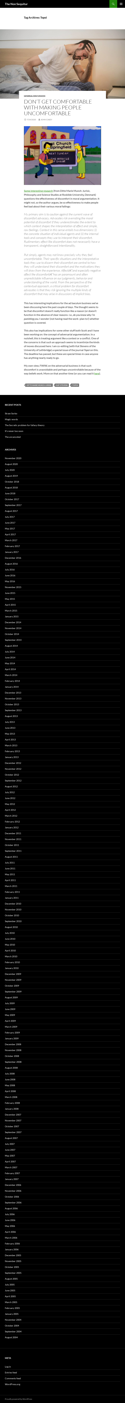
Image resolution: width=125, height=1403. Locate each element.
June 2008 (10, 1079)
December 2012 (13, 763)
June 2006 (10, 1220)
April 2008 (10, 1091)
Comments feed (13, 1378)
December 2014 (13, 622)
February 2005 (12, 1308)
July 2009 (10, 1003)
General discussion (34, 96)
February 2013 (12, 751)
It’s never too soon (14, 431)
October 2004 (12, 1325)
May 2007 (10, 1155)
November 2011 (13, 839)
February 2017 (12, 546)
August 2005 (11, 1278)
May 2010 (10, 944)
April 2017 (10, 534)
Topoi (75, 385)
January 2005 (12, 1313)
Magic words (11, 419)
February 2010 (12, 962)
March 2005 (11, 1302)
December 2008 (13, 1044)
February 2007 (12, 1173)
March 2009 (11, 1026)
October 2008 (12, 1056)
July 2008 (10, 1073)
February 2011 (12, 892)
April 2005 (10, 1296)
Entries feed (11, 1372)
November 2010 (13, 909)
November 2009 (13, 979)
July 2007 (10, 1144)
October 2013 (12, 704)
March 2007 (11, 1167)
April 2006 (10, 1231)
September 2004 (13, 1331)
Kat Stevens (62, 385)
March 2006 (11, 1237)
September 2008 (13, 1061)
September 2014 (13, 639)
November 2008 (13, 1050)
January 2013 (12, 757)
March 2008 (11, 1097)
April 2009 (10, 1020)
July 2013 (10, 722)
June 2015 (10, 593)
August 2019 (11, 475)
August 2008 (11, 1067)
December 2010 (13, 903)
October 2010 (12, 915)
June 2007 (10, 1149)
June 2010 (10, 938)
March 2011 (11, 886)
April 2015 (10, 604)
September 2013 (13, 710)
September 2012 (13, 780)
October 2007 (12, 1126)
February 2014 (12, 681)
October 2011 (12, 845)
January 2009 (12, 1038)
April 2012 (10, 809)
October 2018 (12, 481)
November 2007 (13, 1120)
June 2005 (10, 1290)
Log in (8, 1366)
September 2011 (13, 850)
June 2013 (10, 727)
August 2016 (11, 563)
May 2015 (10, 598)
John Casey (46, 119)
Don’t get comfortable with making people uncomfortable (58, 107)
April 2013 (10, 739)
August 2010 (11, 927)
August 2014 (11, 645)
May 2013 (10, 733)
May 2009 (10, 1015)
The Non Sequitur (16, 4)
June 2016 (10, 575)
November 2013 (13, 698)
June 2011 (10, 868)
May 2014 (10, 663)
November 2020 (13, 458)
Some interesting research (38, 190)
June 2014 (10, 657)
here (96, 373)
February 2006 (12, 1243)
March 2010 (11, 956)
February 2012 (12, 821)
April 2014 (10, 669)
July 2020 (10, 470)
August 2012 (11, 786)
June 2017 (10, 522)
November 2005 (13, 1261)
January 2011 (12, 897)
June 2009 (10, 1009)
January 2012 (12, 827)
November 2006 (13, 1190)
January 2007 (12, 1179)
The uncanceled (13, 436)
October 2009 (12, 985)
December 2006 (13, 1185)
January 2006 (12, 1249)
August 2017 (11, 511)
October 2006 (12, 1196)
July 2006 (10, 1214)
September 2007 (13, 1132)
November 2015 (13, 587)
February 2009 (12, 1032)
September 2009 (13, 991)
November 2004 (13, 1319)
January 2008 (12, 1108)
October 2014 (12, 634)
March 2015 (11, 610)
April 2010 (10, 950)
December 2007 (13, 1114)
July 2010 (10, 933)
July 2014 (10, 651)
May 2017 (10, 528)
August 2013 (11, 716)
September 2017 (13, 505)
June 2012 (10, 798)
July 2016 (10, 569)
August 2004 (11, 1337)
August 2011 (11, 856)
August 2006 (11, 1208)
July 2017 (10, 516)
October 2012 (12, 774)
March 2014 (11, 675)
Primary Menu (121, 4)
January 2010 (12, 968)
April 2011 (10, 880)
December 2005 (13, 1255)
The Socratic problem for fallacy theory (24, 425)
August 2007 (11, 1138)
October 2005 (12, 1267)
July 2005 (10, 1284)
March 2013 (11, 745)
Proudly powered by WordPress (18, 1399)
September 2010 (13, 921)
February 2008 (12, 1102)
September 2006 (13, 1202)
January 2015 (12, 616)
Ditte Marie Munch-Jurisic (39, 385)
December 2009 (13, 974)
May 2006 (10, 1226)
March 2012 (11, 815)
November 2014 (13, 628)
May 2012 (10, 804)
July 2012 (10, 792)
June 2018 (10, 493)
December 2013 (13, 692)
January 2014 (12, 686)
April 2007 (10, 1161)
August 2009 (11, 997)
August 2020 (11, 464)
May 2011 (10, 874)
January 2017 (12, 552)
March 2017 (11, 540)
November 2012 (13, 768)
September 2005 (13, 1272)
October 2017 (12, 499)
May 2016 (10, 581)
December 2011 (13, 833)
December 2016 (13, 557)
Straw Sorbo (11, 413)
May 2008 (10, 1085)
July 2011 (10, 862)
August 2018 (11, 487)
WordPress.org (12, 1384)
